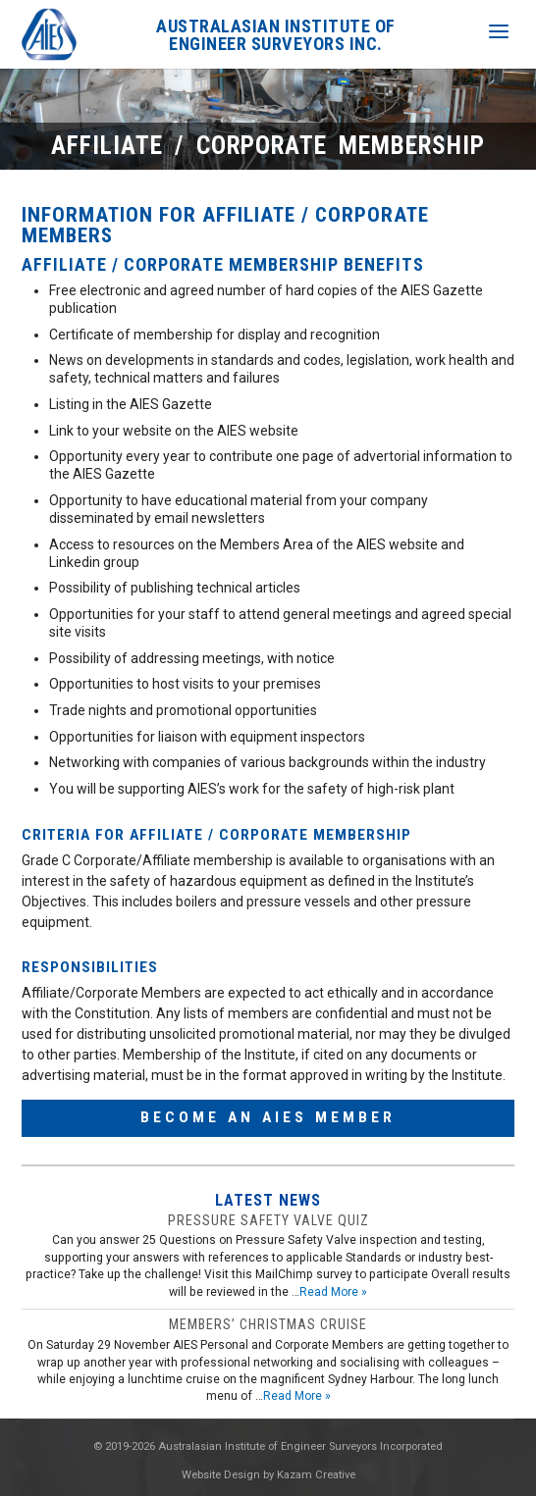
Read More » (333, 1292)
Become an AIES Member (268, 1117)
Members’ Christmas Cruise (268, 1324)
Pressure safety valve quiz (268, 1220)
